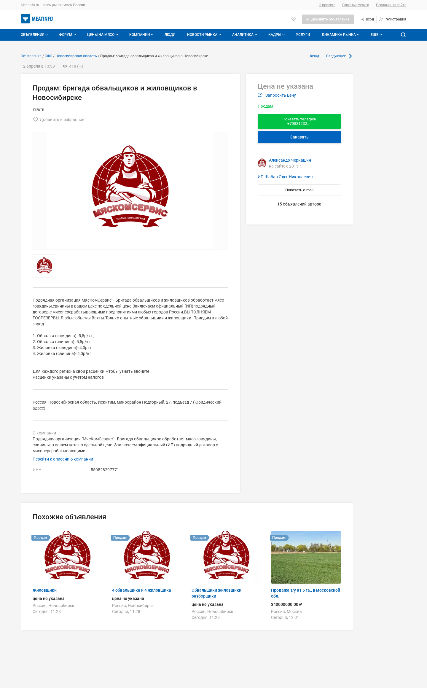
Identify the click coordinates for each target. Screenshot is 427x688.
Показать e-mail (299, 190)
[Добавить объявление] (328, 19)
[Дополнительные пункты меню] (376, 35)
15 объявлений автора (299, 204)
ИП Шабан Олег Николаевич (285, 176)
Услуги (303, 35)
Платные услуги (355, 5)
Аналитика (245, 34)
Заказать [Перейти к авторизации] (299, 137)
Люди (170, 35)
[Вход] (367, 19)
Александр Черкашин (290, 160)
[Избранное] (293, 19)
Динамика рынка (341, 34)
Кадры (277, 34)
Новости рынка (204, 34)
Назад (313, 56)
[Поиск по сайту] (403, 35)
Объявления (35, 34)
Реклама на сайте (391, 5)
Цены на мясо (103, 34)
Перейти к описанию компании (63, 459)
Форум (68, 34)
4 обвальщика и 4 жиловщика (141, 590)
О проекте (327, 5)
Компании (141, 34)
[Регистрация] (392, 19)
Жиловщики (45, 590)
